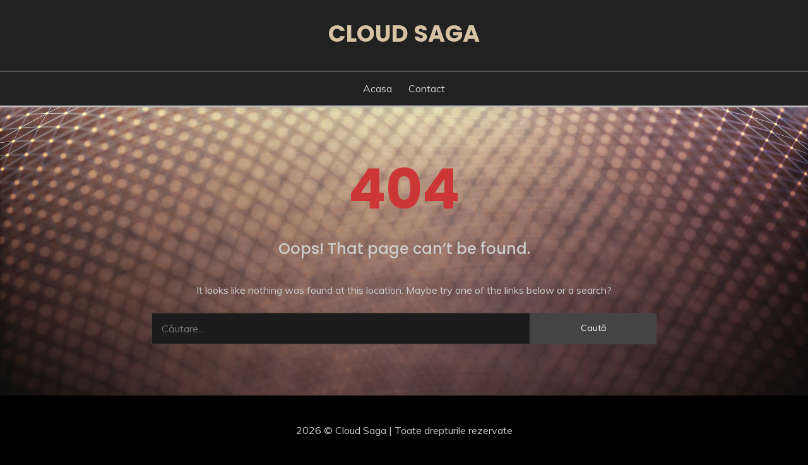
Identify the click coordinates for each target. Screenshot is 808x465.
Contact (426, 88)
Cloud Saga (404, 33)
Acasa (377, 88)
